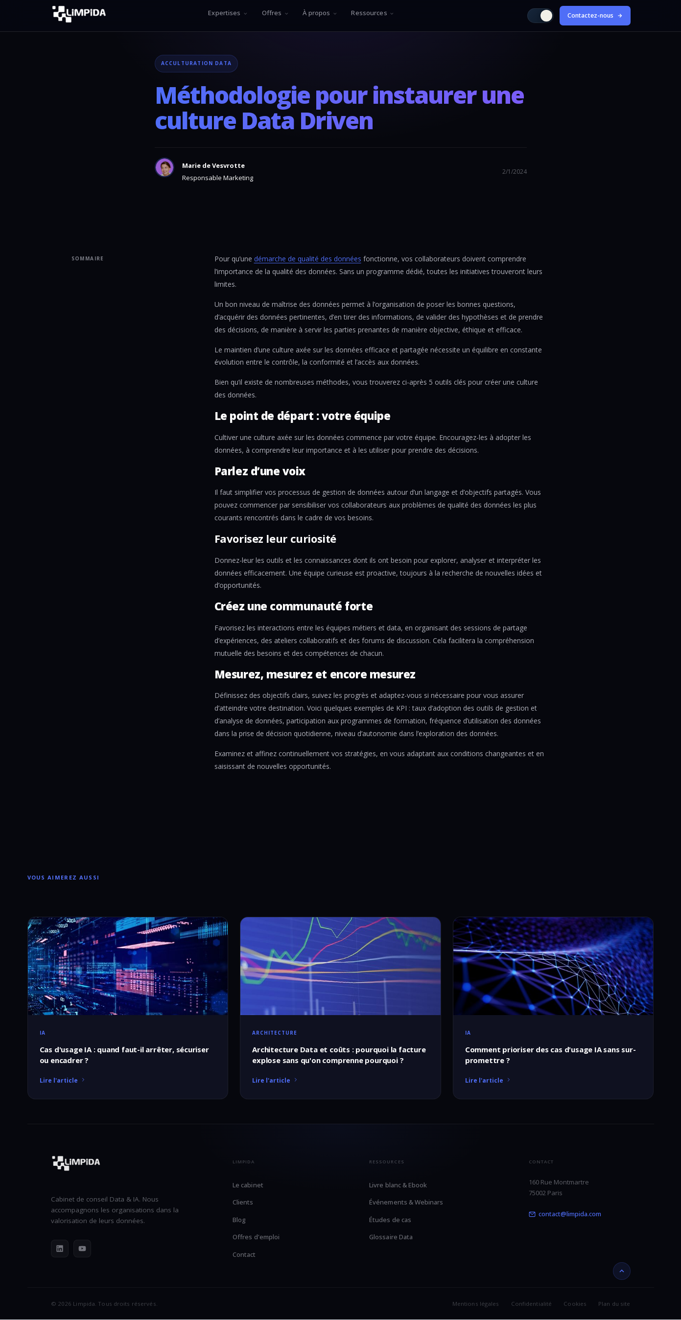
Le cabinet (248, 1185)
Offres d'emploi (256, 1236)
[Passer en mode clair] (540, 15)
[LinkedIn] (60, 1248)
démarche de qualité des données (307, 258)
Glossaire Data (391, 1236)
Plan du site (614, 1303)
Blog (239, 1219)
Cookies (575, 1303)
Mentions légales (475, 1303)
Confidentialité (531, 1303)
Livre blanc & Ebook (398, 1185)
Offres (275, 12)
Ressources (372, 12)
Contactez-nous (595, 15)
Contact (244, 1254)
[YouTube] (82, 1248)
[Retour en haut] (622, 1271)
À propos (320, 12)
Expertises (228, 12)
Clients (243, 1202)
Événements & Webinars (406, 1202)
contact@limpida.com (565, 1213)
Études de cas (390, 1219)
